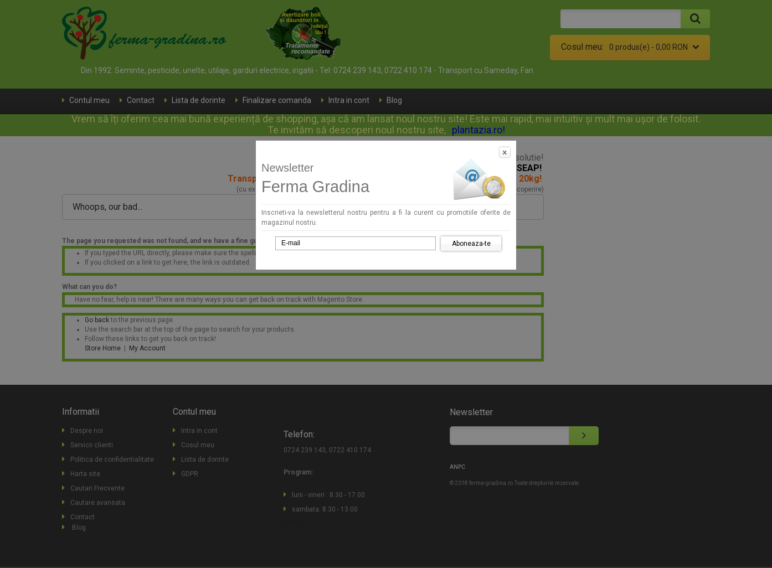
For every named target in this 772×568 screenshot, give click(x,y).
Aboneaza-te (471, 243)
